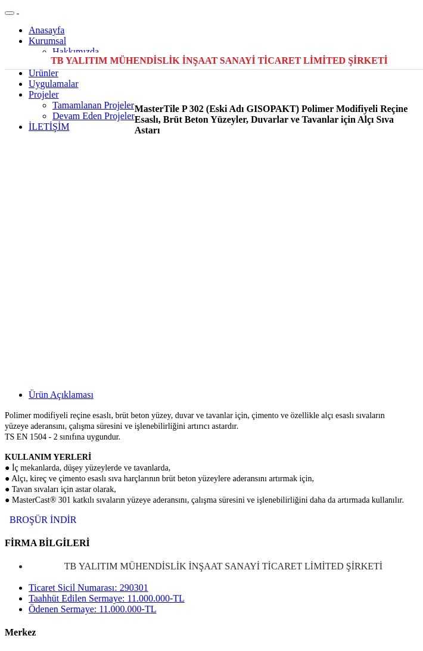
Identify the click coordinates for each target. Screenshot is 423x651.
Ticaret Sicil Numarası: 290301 (88, 588)
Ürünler (43, 73)
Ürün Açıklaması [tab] (61, 395)
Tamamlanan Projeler (93, 105)
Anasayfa (46, 30)
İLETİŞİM (49, 127)
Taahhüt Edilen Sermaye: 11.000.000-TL (107, 598)
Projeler (44, 94)
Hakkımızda (75, 51)
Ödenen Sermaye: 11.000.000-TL (92, 609)
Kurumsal (47, 41)
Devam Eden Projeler (93, 116)
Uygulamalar (54, 84)
